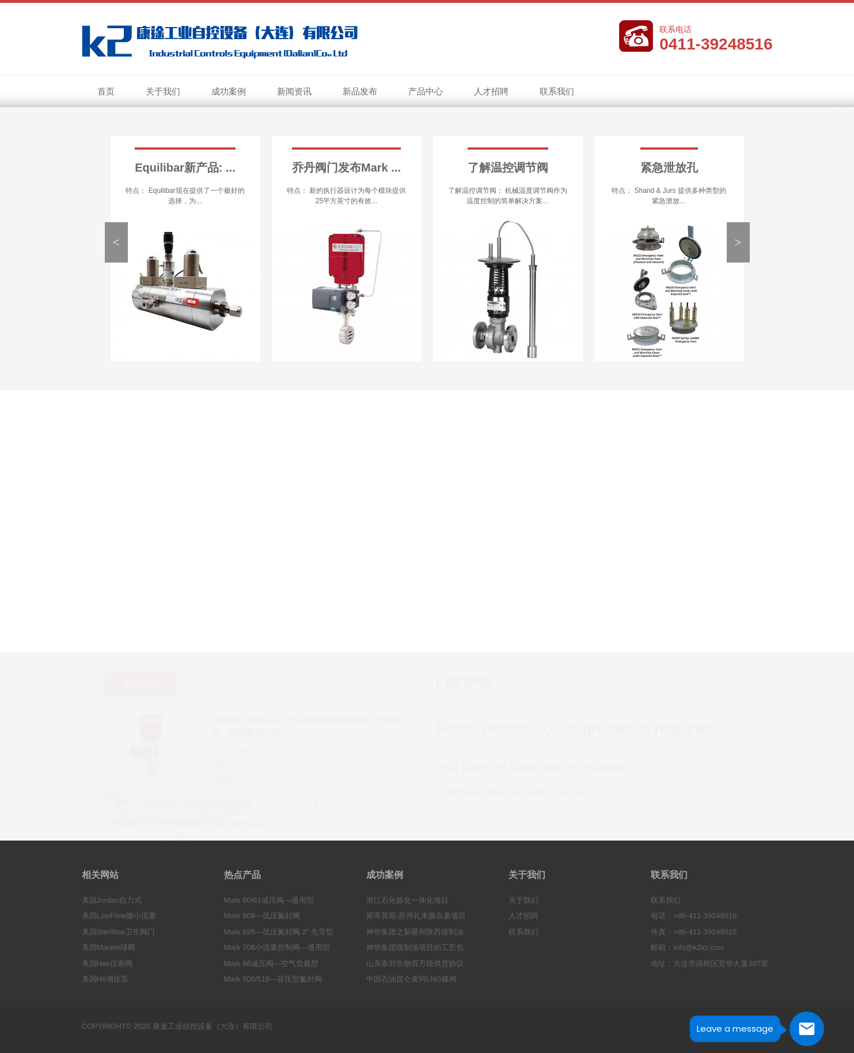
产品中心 (425, 91)
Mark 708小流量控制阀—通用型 (277, 947)
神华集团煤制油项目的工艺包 (415, 947)
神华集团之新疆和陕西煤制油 (415, 931)
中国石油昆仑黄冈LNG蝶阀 (411, 979)
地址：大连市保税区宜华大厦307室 (709, 963)
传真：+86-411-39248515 (694, 931)
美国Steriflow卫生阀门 (118, 931)
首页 (106, 91)
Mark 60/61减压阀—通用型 (269, 900)
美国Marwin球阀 (109, 947)
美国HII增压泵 (105, 979)
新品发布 (360, 91)
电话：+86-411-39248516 (694, 915)
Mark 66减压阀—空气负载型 (271, 963)
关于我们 (159, 92)
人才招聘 (491, 91)
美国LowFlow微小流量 (119, 915)
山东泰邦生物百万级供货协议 (415, 963)
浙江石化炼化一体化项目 (407, 900)
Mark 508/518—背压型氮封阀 (273, 979)
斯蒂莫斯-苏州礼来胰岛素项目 (416, 915)
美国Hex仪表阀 (107, 963)
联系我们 (557, 91)
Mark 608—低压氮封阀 (262, 915)
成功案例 (228, 91)
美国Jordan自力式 (112, 900)
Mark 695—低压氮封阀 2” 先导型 (278, 931)
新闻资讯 (291, 92)
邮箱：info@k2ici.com (687, 947)
